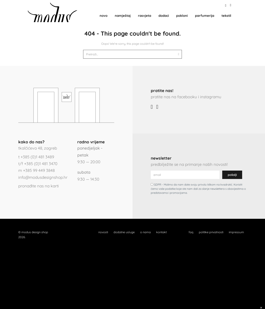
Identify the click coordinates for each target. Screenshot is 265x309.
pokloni (182, 16)
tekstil (226, 16)
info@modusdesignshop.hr (42, 177)
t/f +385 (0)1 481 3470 (37, 163)
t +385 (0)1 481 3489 (36, 156)
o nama (145, 232)
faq (191, 232)
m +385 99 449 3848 (36, 170)
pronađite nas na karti (38, 185)
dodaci (163, 16)
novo (103, 16)
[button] (225, 5)
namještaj (123, 16)
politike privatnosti (211, 232)
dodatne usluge (124, 232)
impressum (236, 232)
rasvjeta (144, 16)
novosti (103, 232)
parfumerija (204, 16)
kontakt (161, 232)
